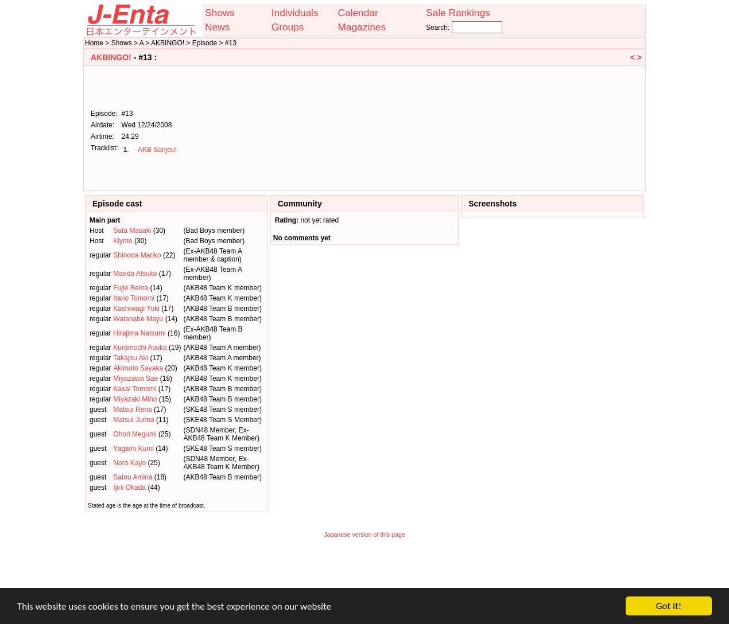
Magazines (362, 27)
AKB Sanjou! (157, 150)
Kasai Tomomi (134, 389)
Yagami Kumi (133, 448)
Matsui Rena (132, 409)
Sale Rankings (458, 12)
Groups (288, 27)
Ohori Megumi (134, 434)
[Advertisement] (583, 127)
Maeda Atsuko (135, 274)
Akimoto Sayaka (138, 368)
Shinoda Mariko (137, 255)
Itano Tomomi (133, 298)
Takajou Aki (130, 358)
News (217, 27)
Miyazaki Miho (135, 399)
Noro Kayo (129, 463)
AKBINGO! (111, 57)
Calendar (358, 12)
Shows (220, 12)
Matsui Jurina (133, 420)
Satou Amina (132, 477)
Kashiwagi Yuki (136, 309)
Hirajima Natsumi (139, 333)
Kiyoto (122, 241)
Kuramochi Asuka (139, 348)
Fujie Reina (130, 288)
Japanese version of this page (364, 534)
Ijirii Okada (129, 487)
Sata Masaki (132, 231)
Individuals (295, 12)
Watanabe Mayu (138, 319)
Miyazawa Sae (135, 379)
